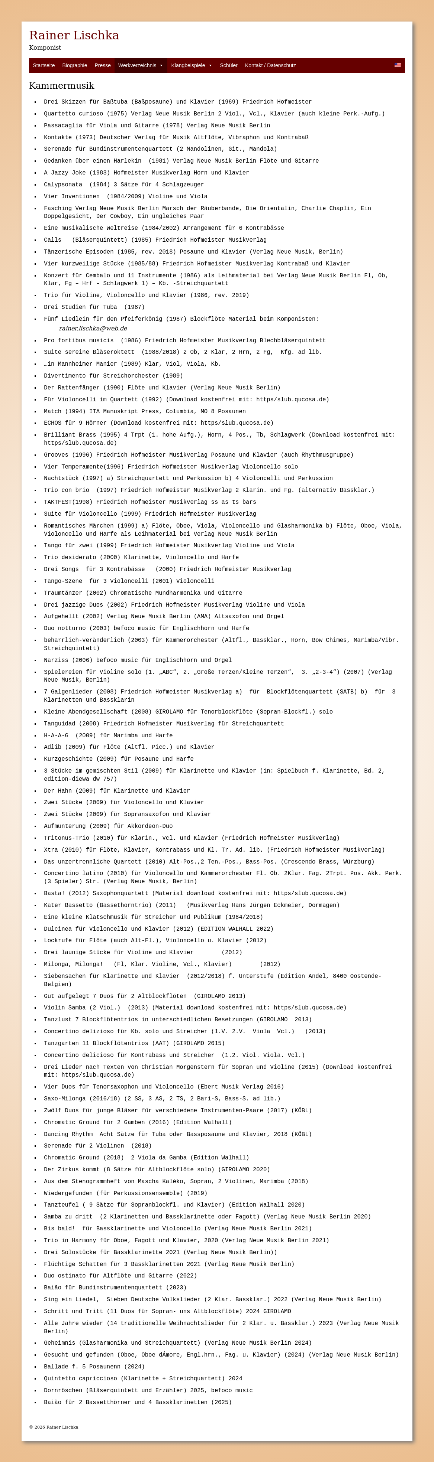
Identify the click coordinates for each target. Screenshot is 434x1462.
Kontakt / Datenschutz (270, 65)
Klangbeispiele (191, 65)
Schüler (229, 65)
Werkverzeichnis (141, 65)
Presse (102, 65)
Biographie (74, 65)
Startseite (44, 65)
